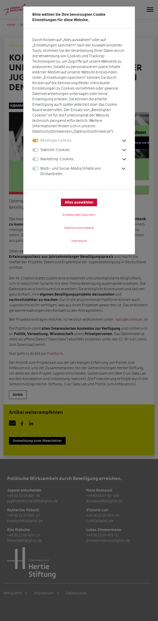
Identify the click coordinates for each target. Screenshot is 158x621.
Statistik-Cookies (55, 150)
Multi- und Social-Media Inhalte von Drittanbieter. (70, 171)
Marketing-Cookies (57, 159)
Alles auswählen (79, 202)
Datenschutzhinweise (79, 228)
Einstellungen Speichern (79, 215)
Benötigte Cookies (55, 140)
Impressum (79, 241)
